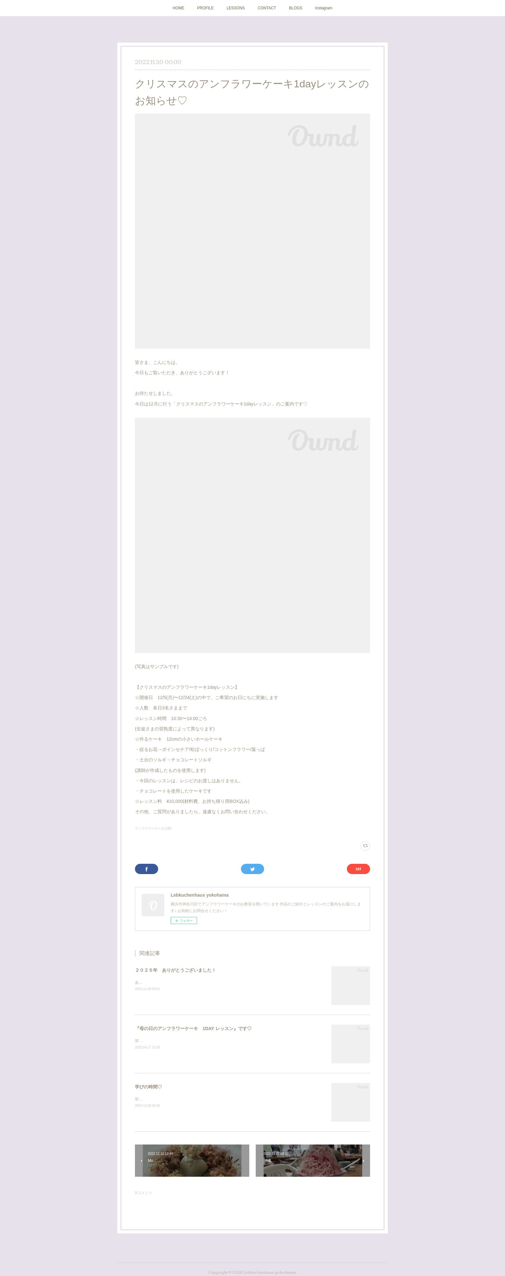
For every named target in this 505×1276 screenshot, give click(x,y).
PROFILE (205, 8)
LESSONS (235, 8)
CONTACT (267, 8)
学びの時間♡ (148, 1086)
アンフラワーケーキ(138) (153, 828)
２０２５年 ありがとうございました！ (175, 970)
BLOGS (295, 8)
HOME (178, 8)
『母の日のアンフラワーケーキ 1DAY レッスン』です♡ (193, 1028)
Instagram (323, 8)
